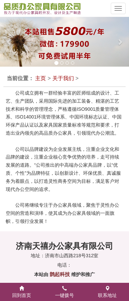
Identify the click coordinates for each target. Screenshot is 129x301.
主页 (40, 78)
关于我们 (63, 78)
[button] (6, 42)
